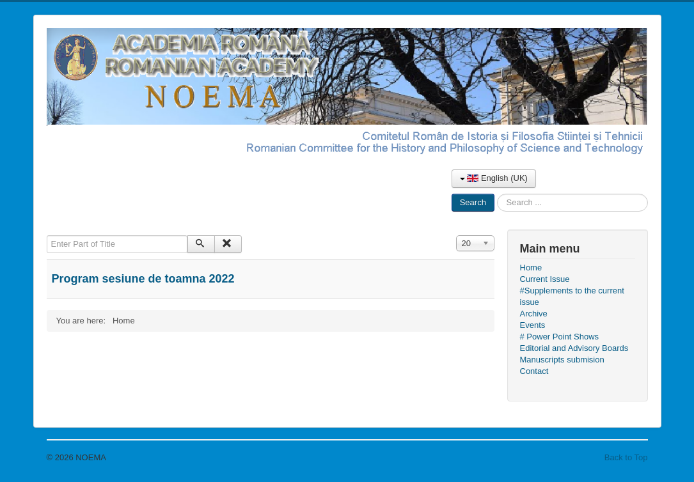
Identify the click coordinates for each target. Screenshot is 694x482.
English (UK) (494, 178)
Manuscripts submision (562, 359)
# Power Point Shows (559, 336)
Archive (534, 313)
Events (533, 325)
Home (531, 267)
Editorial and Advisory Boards (574, 348)
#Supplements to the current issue (572, 296)
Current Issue (545, 279)
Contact (534, 371)
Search (473, 202)
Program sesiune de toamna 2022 (143, 278)
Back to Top (626, 457)
